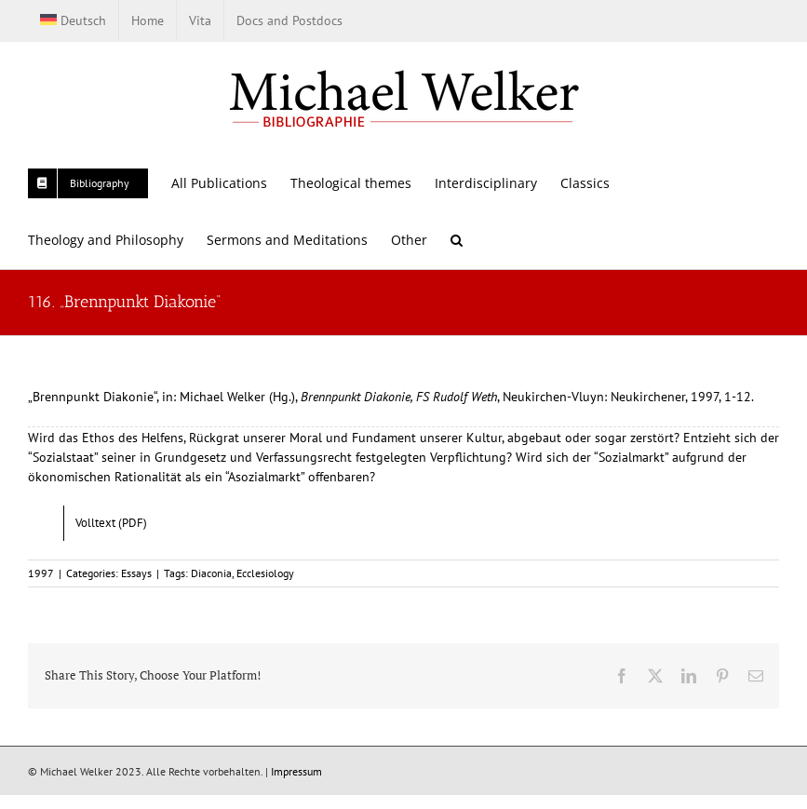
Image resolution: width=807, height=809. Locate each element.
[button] (457, 239)
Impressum (296, 771)
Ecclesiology (265, 573)
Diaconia (211, 573)
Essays (136, 573)
